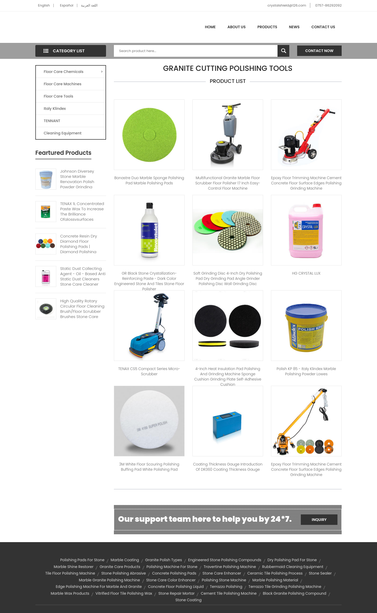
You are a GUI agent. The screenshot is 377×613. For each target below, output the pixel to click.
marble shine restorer (73, 566)
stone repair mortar (176, 593)
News (294, 27)
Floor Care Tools (58, 96)
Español (66, 5)
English (44, 5)
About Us (237, 27)
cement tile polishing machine (229, 593)
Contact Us (323, 27)
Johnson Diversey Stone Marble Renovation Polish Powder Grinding (77, 179)
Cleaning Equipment (62, 133)
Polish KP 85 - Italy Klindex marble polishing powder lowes (306, 371)
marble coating (125, 560)
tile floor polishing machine (70, 573)
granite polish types (163, 560)
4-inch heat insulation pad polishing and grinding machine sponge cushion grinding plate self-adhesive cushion (227, 376)
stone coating (188, 600)
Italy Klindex (55, 108)
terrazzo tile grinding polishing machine (284, 586)
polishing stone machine (224, 580)
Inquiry (319, 519)
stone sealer (320, 573)
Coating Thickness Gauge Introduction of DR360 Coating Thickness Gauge (227, 467)
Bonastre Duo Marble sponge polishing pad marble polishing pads (149, 180)
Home (210, 27)
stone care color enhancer (171, 580)
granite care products (120, 566)
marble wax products (70, 593)
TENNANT (52, 120)
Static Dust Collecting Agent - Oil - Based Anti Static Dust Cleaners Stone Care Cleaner (83, 276)
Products (267, 27)
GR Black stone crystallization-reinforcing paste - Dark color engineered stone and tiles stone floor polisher (149, 281)
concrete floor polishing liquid (176, 586)
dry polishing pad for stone (292, 560)
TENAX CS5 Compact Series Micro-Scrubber (149, 371)
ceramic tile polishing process (275, 573)
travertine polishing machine (230, 566)
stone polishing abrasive (123, 573)
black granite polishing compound (294, 593)
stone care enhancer (222, 573)
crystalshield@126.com (287, 5)
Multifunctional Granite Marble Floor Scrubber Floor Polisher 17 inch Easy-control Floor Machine (227, 183)
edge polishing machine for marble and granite (99, 586)
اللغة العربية (89, 5)
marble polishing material (275, 580)
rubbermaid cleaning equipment (292, 566)
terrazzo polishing (226, 586)
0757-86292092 (328, 5)
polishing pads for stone (82, 560)
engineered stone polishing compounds (224, 560)
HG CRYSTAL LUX (306, 273)
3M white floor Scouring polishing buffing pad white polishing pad (149, 467)
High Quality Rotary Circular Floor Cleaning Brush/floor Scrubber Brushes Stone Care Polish (82, 311)
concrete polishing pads (174, 573)
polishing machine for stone (171, 566)
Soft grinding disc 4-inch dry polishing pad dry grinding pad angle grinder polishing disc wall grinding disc (227, 278)
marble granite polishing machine (109, 580)
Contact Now (319, 50)
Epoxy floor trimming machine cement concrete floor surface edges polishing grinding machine (306, 183)
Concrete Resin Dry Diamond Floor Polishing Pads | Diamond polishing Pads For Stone (78, 247)
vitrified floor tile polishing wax (124, 593)
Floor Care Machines (62, 84)
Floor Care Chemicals (73, 71)
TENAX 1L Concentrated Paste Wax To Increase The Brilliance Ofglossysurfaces (82, 211)
